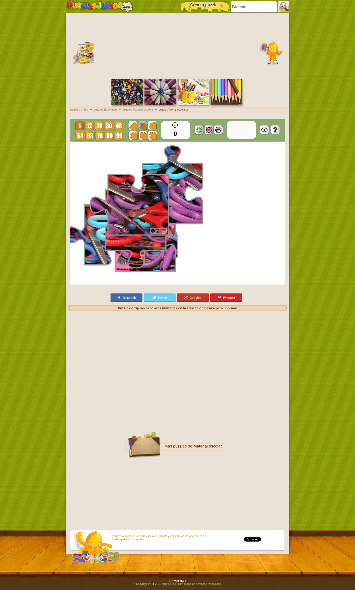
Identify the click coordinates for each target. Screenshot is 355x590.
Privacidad (177, 580)
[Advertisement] (177, 46)
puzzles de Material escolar (197, 446)
